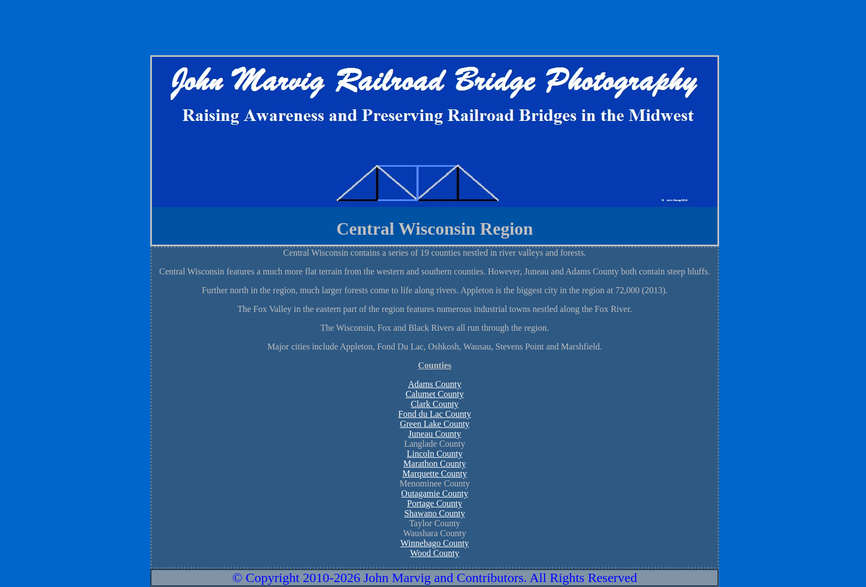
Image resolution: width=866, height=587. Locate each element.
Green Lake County (434, 424)
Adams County (434, 384)
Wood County (435, 553)
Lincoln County (435, 453)
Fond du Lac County (434, 414)
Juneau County (434, 433)
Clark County (435, 404)
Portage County (434, 503)
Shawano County (434, 513)
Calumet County (434, 394)
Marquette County (435, 473)
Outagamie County (434, 493)
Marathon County (434, 463)
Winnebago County (434, 543)
